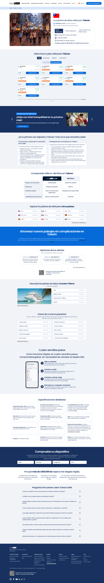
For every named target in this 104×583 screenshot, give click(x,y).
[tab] (59, 31)
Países (15, 8)
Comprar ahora (32, 73)
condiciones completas (74, 432)
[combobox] (81, 3)
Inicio (11, 8)
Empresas (54, 3)
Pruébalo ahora (23, 126)
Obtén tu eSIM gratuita (94, 3)
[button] (25, 3)
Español (81, 3)
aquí (75, 410)
